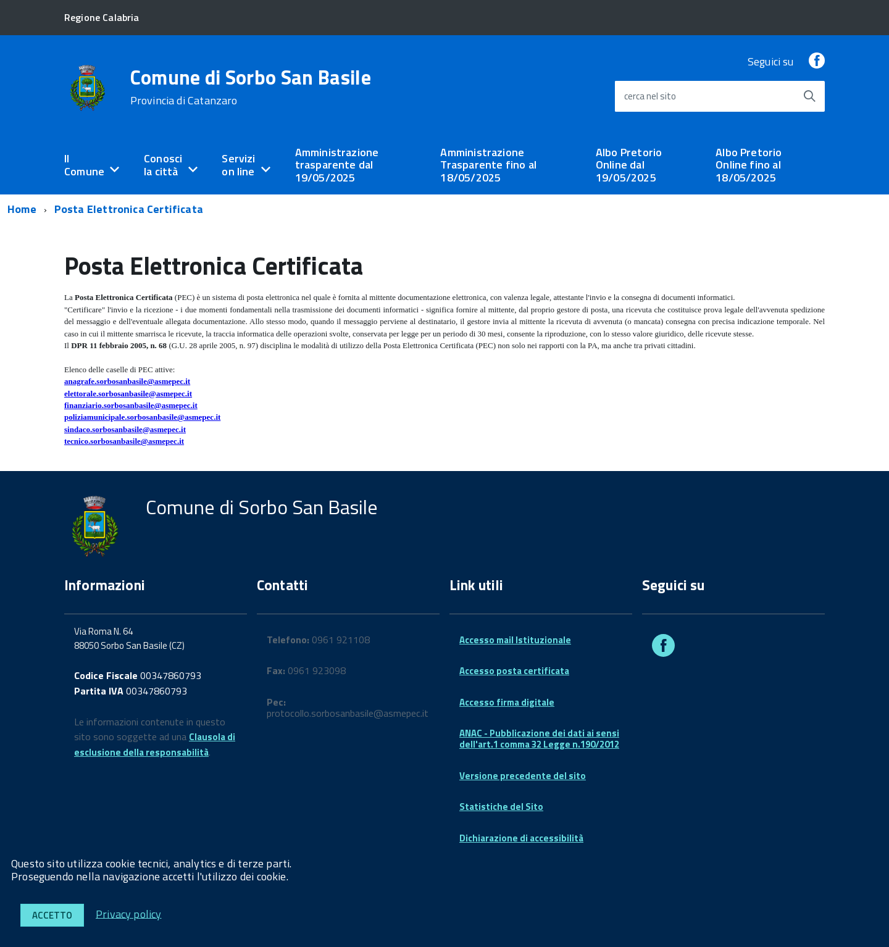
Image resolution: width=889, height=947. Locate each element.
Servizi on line (238, 165)
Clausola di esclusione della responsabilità (154, 744)
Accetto (52, 915)
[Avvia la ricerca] (809, 96)
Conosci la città (163, 165)
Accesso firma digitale (506, 702)
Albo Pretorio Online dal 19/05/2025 (629, 165)
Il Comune (84, 165)
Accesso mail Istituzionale (515, 640)
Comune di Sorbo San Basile (250, 87)
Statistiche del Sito (501, 806)
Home (21, 209)
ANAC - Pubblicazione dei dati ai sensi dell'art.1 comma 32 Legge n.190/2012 (539, 738)
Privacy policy (129, 913)
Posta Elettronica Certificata (128, 209)
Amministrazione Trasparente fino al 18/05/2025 (488, 165)
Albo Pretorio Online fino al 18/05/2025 (749, 165)
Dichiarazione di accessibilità (521, 838)
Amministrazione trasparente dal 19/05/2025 (337, 165)
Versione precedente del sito (522, 776)
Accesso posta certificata (514, 671)
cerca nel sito (650, 96)
